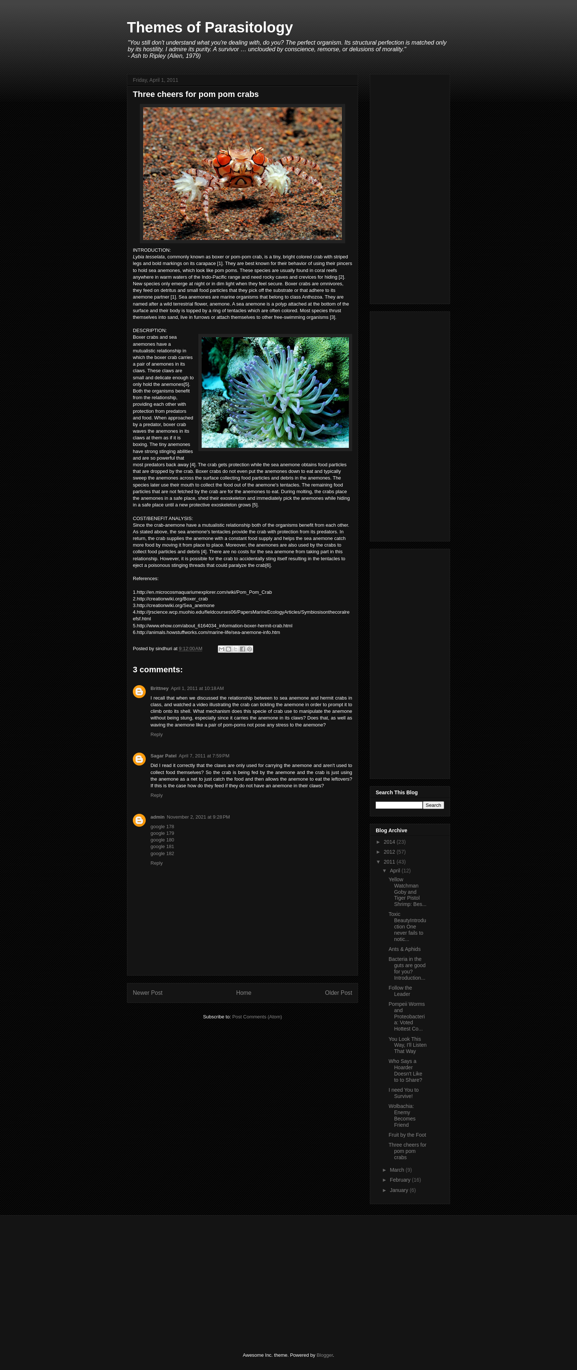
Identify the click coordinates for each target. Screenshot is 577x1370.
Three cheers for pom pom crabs (407, 1151)
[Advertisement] (410, 187)
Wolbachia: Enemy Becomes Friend (402, 1115)
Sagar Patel (164, 756)
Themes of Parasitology (210, 27)
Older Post (338, 993)
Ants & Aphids (405, 949)
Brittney (160, 688)
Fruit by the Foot (407, 1135)
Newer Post (148, 993)
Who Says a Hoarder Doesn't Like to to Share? (405, 1070)
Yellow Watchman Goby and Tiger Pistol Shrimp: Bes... (407, 891)
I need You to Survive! (404, 1093)
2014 (390, 842)
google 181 (162, 846)
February (401, 1180)
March (398, 1170)
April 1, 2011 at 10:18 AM (197, 688)
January (400, 1190)
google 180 (162, 840)
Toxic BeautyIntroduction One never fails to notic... (407, 926)
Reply (157, 734)
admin (157, 817)
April (395, 871)
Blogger (324, 1355)
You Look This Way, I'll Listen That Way (407, 1045)
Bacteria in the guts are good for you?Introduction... (407, 968)
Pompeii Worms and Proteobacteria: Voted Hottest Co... (407, 1016)
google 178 (162, 826)
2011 (390, 862)
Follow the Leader (400, 991)
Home (244, 993)
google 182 (162, 853)
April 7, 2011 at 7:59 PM (204, 756)
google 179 (162, 833)
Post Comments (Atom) (257, 1016)
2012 (390, 852)
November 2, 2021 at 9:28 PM (198, 817)
